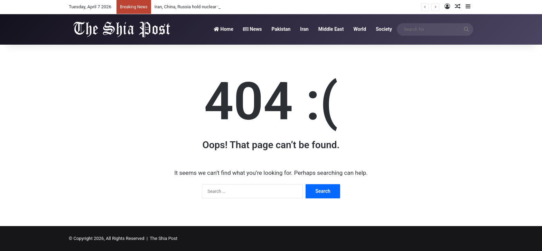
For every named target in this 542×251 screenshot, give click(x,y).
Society (384, 29)
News (252, 29)
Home (223, 29)
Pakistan (280, 29)
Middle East (331, 29)
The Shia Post (163, 238)
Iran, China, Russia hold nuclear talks (191, 6)
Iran (304, 29)
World (359, 29)
